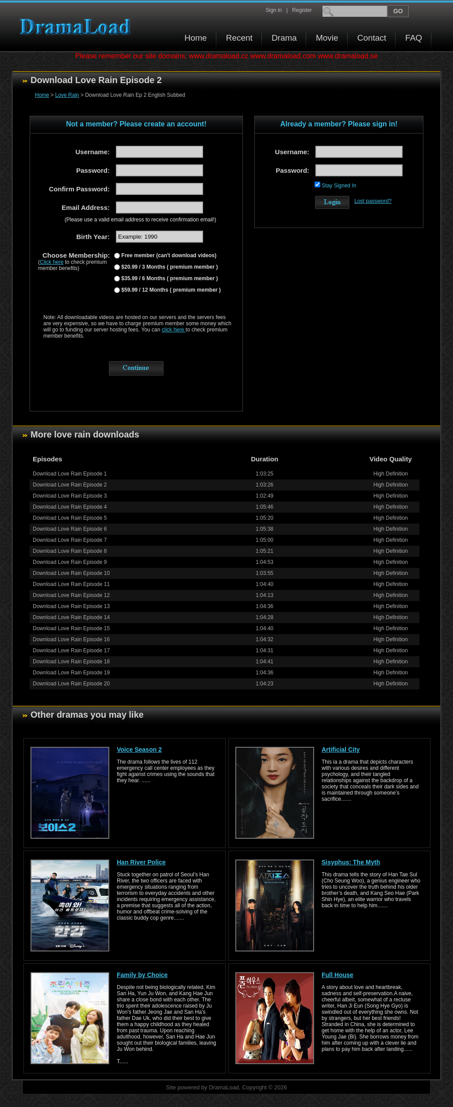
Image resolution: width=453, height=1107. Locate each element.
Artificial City (341, 749)
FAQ (413, 37)
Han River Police (141, 862)
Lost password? (373, 201)
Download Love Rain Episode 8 (70, 551)
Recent (239, 37)
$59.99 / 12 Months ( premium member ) (170, 290)
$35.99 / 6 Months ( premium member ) (169, 278)
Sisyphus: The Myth (351, 862)
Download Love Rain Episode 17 (71, 650)
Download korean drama (77, 27)
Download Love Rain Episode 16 (71, 639)
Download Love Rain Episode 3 (70, 496)
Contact (371, 37)
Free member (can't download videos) (168, 255)
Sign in (273, 10)
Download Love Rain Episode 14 (71, 617)
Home (195, 37)
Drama (284, 37)
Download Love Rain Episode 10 (71, 573)
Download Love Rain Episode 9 (70, 562)
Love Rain (67, 95)
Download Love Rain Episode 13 (71, 606)
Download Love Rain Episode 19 (71, 673)
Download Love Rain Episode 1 (70, 474)
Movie (327, 37)
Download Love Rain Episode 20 (71, 684)
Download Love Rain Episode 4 (70, 507)
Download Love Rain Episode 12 (71, 595)
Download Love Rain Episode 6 (70, 529)
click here (174, 330)
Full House (337, 974)
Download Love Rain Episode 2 (70, 485)
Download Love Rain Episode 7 (70, 540)
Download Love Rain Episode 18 (71, 661)
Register (302, 10)
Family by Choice (142, 974)
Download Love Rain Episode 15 (71, 628)
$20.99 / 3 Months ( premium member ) (169, 267)
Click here (51, 262)
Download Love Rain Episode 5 (70, 518)
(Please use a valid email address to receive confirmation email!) (140, 220)
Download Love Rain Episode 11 (71, 584)
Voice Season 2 (139, 749)
